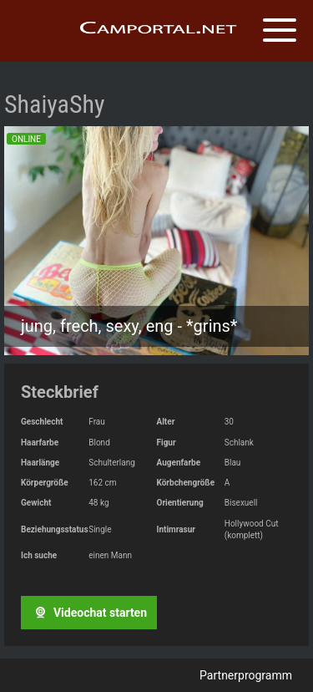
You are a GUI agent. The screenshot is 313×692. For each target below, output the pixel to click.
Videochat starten (88, 612)
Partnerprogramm (245, 675)
